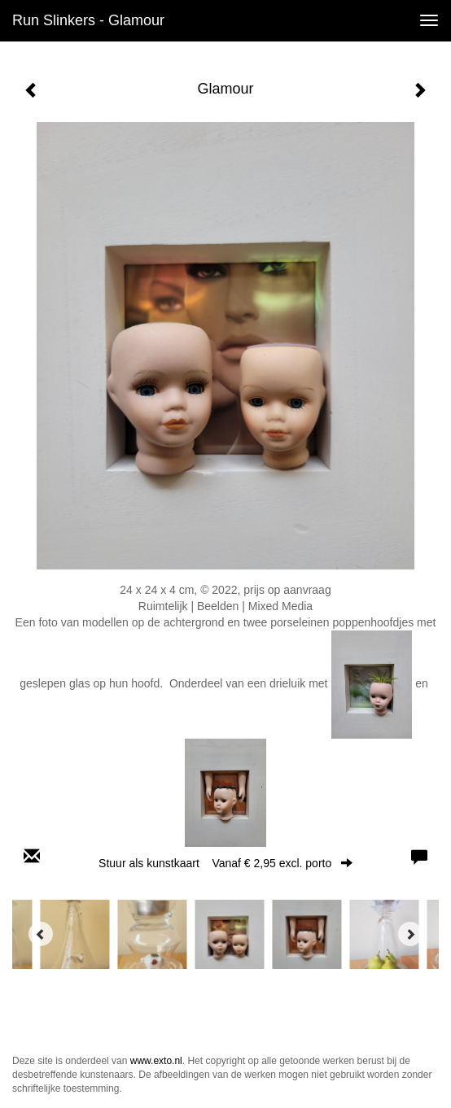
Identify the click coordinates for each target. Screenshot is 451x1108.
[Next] (410, 934)
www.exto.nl (156, 1061)
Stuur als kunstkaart (225, 863)
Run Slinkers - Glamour (88, 20)
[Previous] (40, 934)
